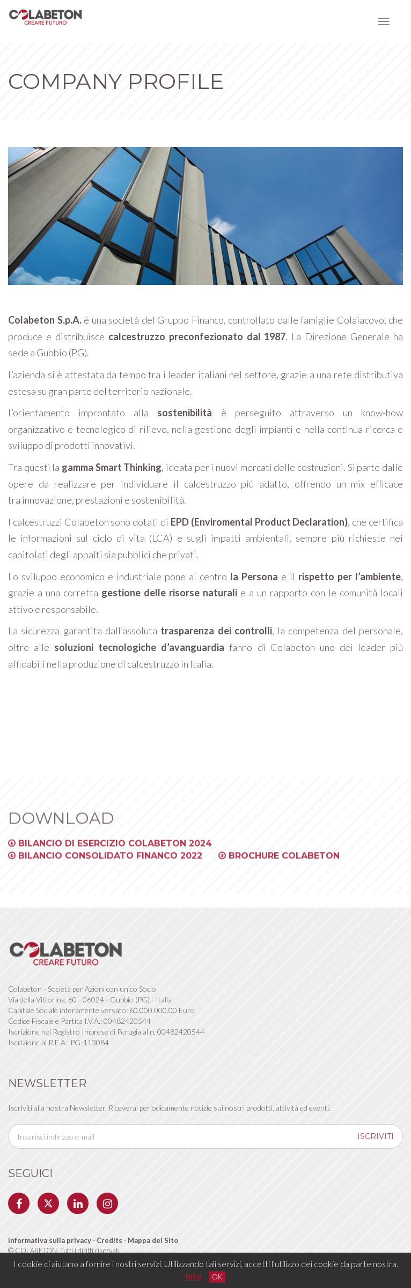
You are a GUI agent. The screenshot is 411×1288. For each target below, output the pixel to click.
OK (217, 1276)
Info (194, 1276)
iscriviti (375, 1136)
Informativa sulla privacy (49, 1240)
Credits (110, 1240)
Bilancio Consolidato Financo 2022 (105, 862)
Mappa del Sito (153, 1240)
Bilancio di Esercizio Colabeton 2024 (110, 850)
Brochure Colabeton (279, 862)
